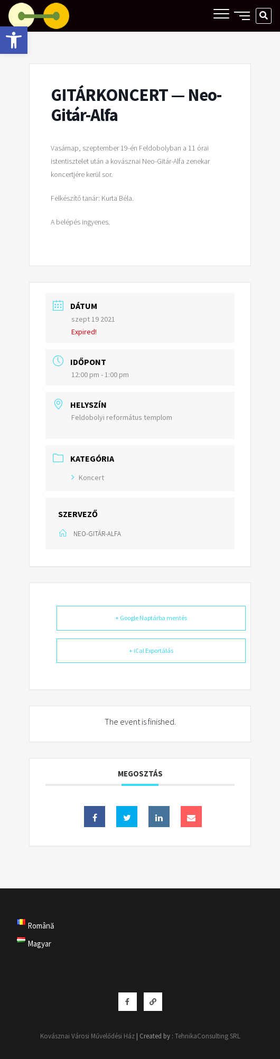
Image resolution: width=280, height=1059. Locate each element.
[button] (13, 40)
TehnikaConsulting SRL (207, 1036)
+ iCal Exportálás (151, 650)
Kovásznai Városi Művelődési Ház (87, 1036)
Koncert (87, 477)
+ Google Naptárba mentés (151, 618)
